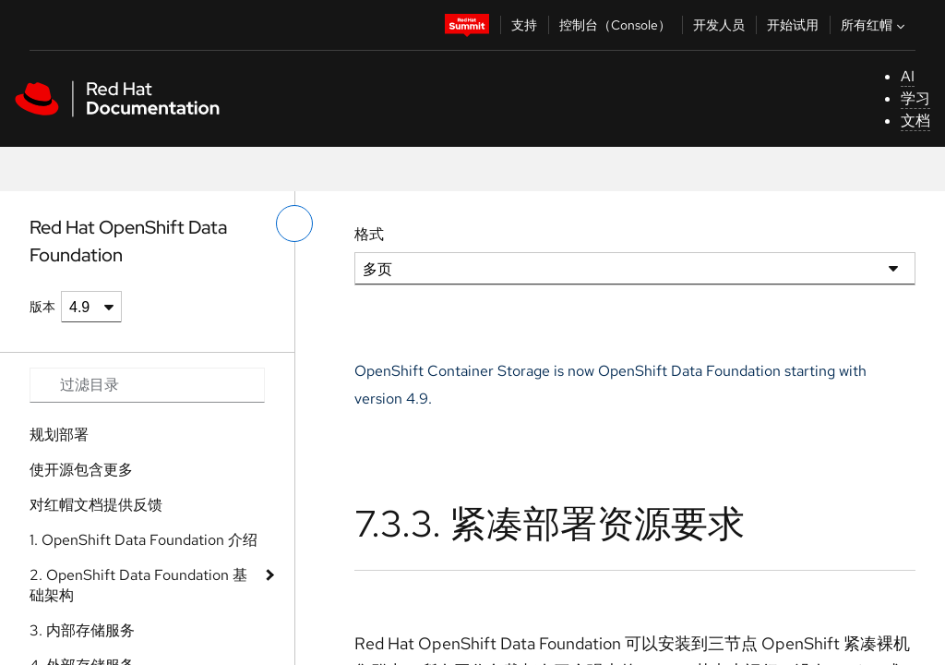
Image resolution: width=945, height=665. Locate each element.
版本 (42, 306)
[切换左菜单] (294, 223)
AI (908, 76)
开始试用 (793, 25)
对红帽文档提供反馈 (96, 504)
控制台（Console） (615, 25)
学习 (915, 98)
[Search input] (147, 385)
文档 (915, 120)
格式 (369, 234)
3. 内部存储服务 (82, 630)
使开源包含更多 (81, 469)
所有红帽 (875, 25)
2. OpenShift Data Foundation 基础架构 (138, 585)
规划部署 (59, 434)
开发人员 (719, 25)
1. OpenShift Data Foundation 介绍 (143, 540)
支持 (524, 25)
